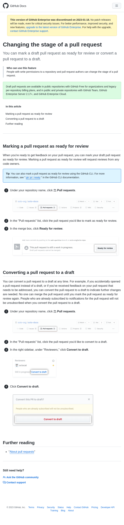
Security (51, 507)
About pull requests (22, 451)
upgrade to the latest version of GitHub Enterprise (53, 27)
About (71, 510)
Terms (31, 507)
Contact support (14, 482)
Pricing (94, 507)
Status (61, 507)
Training (54, 510)
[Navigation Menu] (116, 6)
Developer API (108, 507)
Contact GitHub (81, 507)
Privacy (40, 507)
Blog (63, 510)
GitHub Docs (18, 5)
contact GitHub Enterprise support (29, 31)
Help (69, 507)
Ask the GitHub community (21, 477)
